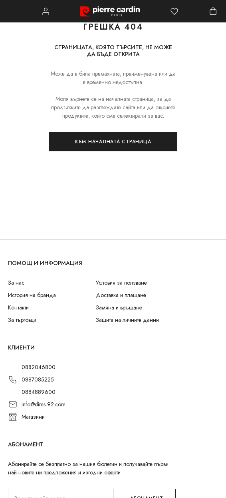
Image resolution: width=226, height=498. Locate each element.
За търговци (22, 320)
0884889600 (39, 392)
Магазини (33, 417)
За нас (16, 283)
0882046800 (39, 367)
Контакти (18, 307)
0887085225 (38, 380)
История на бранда (32, 295)
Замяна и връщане (119, 307)
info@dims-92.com (43, 404)
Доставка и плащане (121, 295)
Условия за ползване (121, 283)
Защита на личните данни (127, 320)
